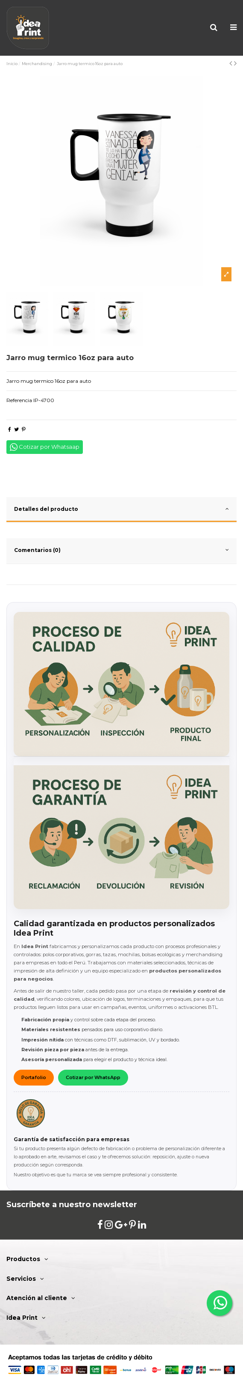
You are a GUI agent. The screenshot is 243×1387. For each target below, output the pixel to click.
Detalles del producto (121, 509)
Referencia (19, 400)
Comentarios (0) (121, 550)
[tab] (121, 510)
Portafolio (33, 1077)
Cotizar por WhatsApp (93, 1077)
